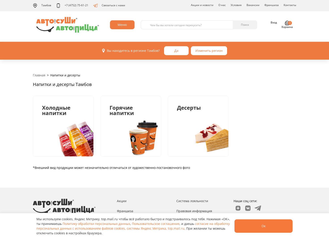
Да (176, 50)
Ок (264, 226)
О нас (222, 5)
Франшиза (271, 5)
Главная (39, 75)
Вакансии (253, 5)
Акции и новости (202, 5)
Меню (122, 25)
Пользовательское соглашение (155, 224)
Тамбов (42, 5)
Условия (236, 5)
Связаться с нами (109, 5)
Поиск (245, 25)
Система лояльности (192, 201)
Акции (122, 201)
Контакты (290, 5)
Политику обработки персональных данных (96, 224)
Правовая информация (194, 211)
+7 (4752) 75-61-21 (72, 5)
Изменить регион (209, 50)
